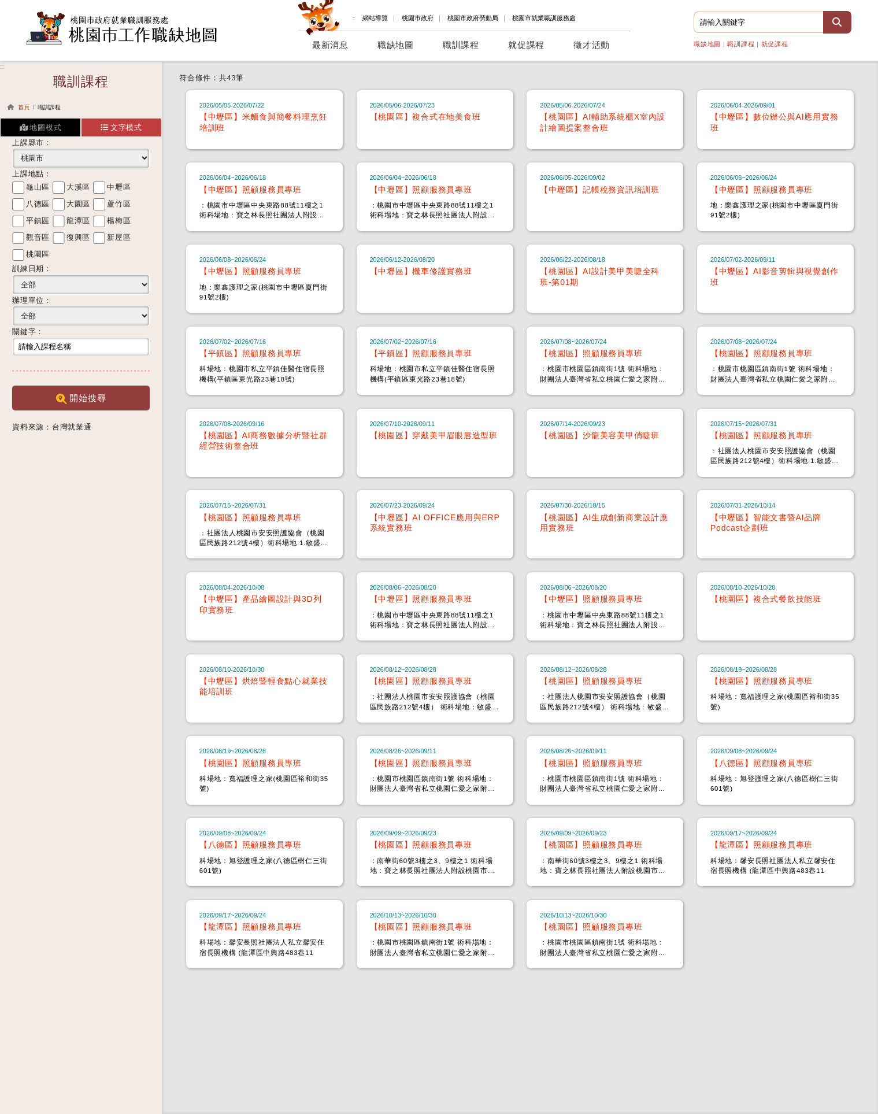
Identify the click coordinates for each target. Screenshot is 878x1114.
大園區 (78, 203)
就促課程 (774, 43)
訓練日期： (32, 268)
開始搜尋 (81, 398)
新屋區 (119, 237)
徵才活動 (591, 45)
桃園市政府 (418, 17)
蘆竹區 (119, 203)
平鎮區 (38, 220)
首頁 (23, 107)
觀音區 (38, 237)
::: (354, 18)
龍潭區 (78, 220)
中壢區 (119, 187)
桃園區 (38, 254)
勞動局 (472, 17)
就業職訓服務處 (544, 17)
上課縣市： (32, 142)
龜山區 (38, 187)
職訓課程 (740, 43)
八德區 (38, 203)
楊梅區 (119, 220)
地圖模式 (41, 127)
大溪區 (78, 187)
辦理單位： (32, 300)
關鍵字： (28, 331)
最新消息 (330, 45)
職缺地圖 (707, 43)
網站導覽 (375, 17)
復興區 (78, 237)
